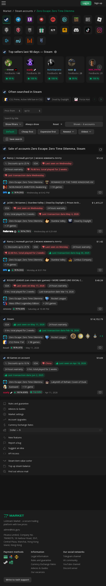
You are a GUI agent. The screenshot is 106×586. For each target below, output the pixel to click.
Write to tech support (17, 579)
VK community (70, 560)
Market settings (13, 413)
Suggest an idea (13, 447)
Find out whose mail (15, 470)
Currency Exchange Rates (18, 423)
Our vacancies (38, 572)
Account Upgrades (14, 418)
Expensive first (48, 131)
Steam (10, 318)
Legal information (39, 556)
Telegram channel (72, 556)
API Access (11, 452)
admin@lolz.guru (12, 529)
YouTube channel (71, 564)
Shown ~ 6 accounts (84, 124)
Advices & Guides (14, 407)
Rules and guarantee (16, 402)
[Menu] (4, 3)
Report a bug (12, 441)
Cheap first (27, 131)
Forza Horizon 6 (85, 99)
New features (12, 436)
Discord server (70, 568)
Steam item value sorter (17, 459)
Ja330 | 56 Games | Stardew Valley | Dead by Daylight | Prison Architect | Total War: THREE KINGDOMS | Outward (44, 201)
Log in (86, 3)
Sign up (98, 3)
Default (10, 131)
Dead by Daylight (58, 99)
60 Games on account (18, 357)
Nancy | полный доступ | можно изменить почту (34, 157)
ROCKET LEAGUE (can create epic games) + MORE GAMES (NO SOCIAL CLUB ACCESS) (45, 279)
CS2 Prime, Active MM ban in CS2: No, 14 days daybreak (24, 99)
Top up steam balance (16, 465)
